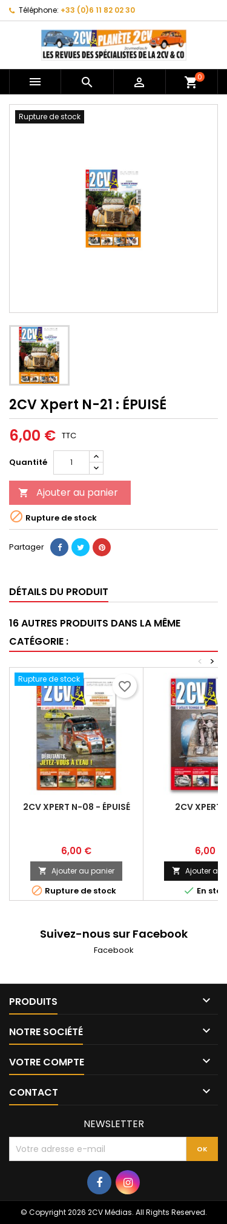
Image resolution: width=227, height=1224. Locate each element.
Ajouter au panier (68, 492)
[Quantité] (71, 462)
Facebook (114, 950)
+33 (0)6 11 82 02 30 (98, 10)
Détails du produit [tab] (58, 592)
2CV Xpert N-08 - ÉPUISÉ (76, 807)
